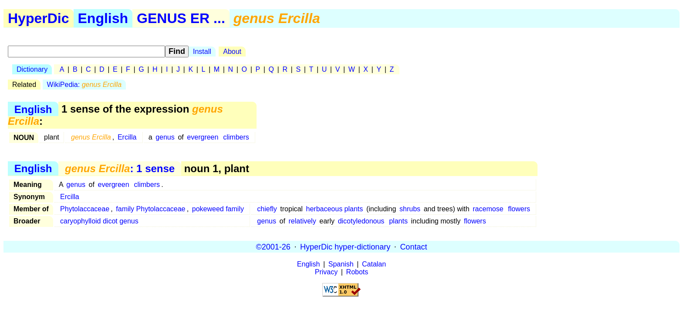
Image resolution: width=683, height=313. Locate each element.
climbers (236, 137)
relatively (302, 221)
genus (165, 137)
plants (398, 221)
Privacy (326, 272)
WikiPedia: (84, 84)
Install (202, 51)
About (232, 51)
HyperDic (38, 18)
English (103, 18)
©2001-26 (273, 246)
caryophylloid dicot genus (99, 221)
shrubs (409, 209)
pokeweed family (218, 209)
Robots (357, 272)
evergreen (202, 137)
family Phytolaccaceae (150, 209)
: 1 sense (120, 168)
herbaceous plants (334, 209)
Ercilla (127, 137)
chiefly (267, 209)
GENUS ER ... (181, 18)
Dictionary (32, 69)
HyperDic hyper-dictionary (345, 246)
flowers (519, 209)
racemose (488, 209)
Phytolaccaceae (84, 209)
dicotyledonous (361, 221)
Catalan (374, 264)
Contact (413, 246)
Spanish (341, 264)
